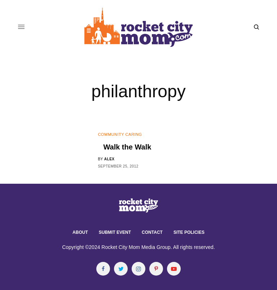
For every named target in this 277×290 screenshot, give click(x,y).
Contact (152, 232)
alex (109, 159)
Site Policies (189, 232)
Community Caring (120, 134)
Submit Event (115, 232)
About (80, 232)
